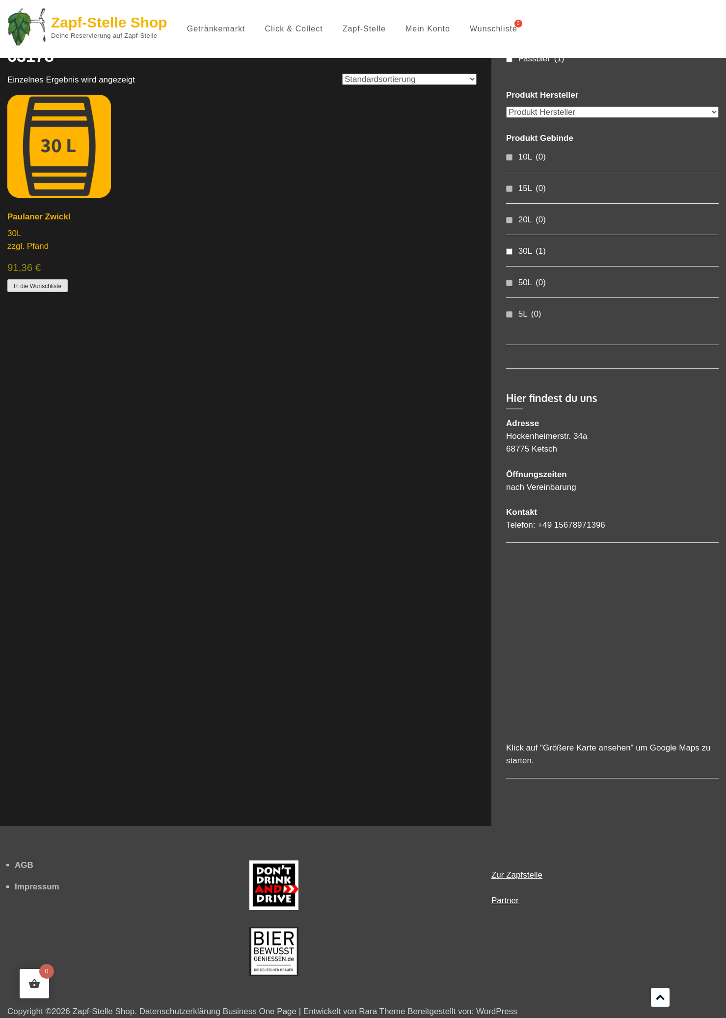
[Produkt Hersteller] (612, 112)
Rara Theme (382, 1011)
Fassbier (541, 58)
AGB (24, 865)
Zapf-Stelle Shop (109, 22)
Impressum (37, 886)
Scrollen (660, 997)
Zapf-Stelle (364, 29)
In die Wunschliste (37, 286)
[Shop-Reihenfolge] (409, 79)
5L (529, 314)
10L (532, 156)
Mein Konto (427, 29)
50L (532, 282)
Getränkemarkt (216, 29)
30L (532, 251)
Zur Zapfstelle (516, 875)
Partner (505, 900)
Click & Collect (294, 29)
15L (532, 188)
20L (532, 219)
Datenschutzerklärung (179, 1011)
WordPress (496, 1011)
